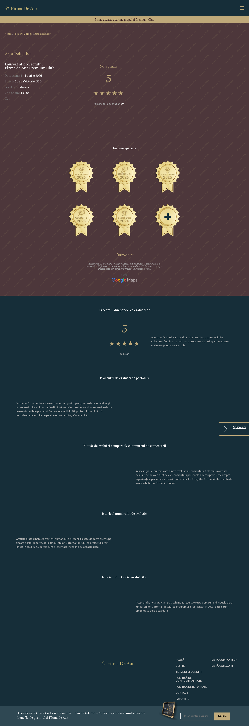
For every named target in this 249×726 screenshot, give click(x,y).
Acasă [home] (8, 34)
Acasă (180, 660)
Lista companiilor (224, 660)
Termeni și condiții (189, 672)
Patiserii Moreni (23, 34)
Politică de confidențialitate (189, 679)
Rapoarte (182, 699)
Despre (180, 666)
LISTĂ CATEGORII (222, 666)
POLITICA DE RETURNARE (191, 687)
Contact (182, 693)
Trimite (222, 716)
